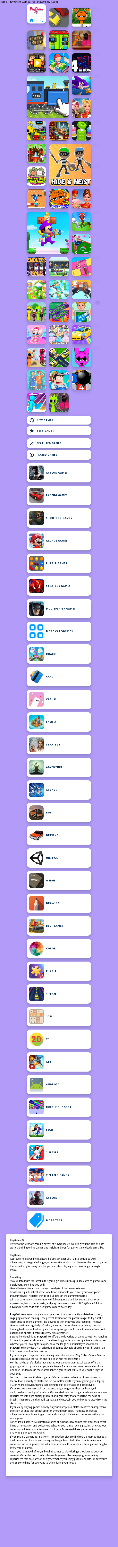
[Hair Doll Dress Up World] (59, 334)
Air (40, 1062)
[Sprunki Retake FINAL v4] (36, 130)
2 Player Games (49, 1175)
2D (39, 1039)
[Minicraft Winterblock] (36, 198)
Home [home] (36, 10)
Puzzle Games (48, 563)
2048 (41, 1016)
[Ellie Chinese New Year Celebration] (81, 108)
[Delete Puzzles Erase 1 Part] (81, 312)
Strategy (44, 744)
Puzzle (43, 971)
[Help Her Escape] (59, 266)
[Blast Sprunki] (59, 198)
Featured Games (45, 443)
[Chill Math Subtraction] (59, 130)
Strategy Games (50, 586)
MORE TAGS (45, 1220)
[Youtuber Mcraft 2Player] (36, 63)
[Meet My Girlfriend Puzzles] (36, 380)
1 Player (44, 994)
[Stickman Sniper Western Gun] (81, 221)
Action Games (48, 473)
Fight (42, 1130)
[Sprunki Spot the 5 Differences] (59, 40)
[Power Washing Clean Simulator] (81, 334)
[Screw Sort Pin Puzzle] (36, 153)
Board (42, 654)
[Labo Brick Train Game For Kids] (48, 97)
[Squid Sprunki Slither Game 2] (59, 402)
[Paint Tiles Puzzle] (81, 266)
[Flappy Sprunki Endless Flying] (81, 357)
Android (44, 1084)
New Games (41, 420)
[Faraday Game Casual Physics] (36, 40)
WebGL (42, 880)
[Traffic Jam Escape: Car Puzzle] (59, 357)
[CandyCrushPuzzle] (36, 289)
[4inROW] (81, 63)
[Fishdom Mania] (81, 85)
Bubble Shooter (50, 1107)
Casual (43, 699)
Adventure (46, 767)
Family (43, 722)
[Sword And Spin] (59, 289)
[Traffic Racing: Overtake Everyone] (59, 17)
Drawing (44, 903)
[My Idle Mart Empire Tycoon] (59, 63)
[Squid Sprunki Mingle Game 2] (81, 40)
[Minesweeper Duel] (81, 380)
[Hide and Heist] (70, 165)
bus (40, 812)
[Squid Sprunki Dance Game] (36, 357)
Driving (44, 835)
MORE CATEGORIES (51, 631)
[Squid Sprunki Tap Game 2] (36, 312)
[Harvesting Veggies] (36, 176)
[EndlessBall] (36, 266)
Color (42, 948)
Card (41, 676)
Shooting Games (50, 518)
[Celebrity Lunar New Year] (81, 198)
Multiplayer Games (52, 608)
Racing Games (48, 495)
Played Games (43, 454)
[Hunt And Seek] (81, 289)
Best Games (41, 430)
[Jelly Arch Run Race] (36, 402)
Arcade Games (48, 541)
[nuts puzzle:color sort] (81, 130)
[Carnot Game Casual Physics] (59, 312)
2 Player (44, 1152)
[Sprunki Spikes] (81, 17)
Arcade (43, 790)
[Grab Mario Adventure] (48, 233)
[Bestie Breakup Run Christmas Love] (81, 244)
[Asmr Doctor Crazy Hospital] (59, 380)
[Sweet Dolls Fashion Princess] (36, 334)
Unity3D (44, 858)
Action (43, 1198)
